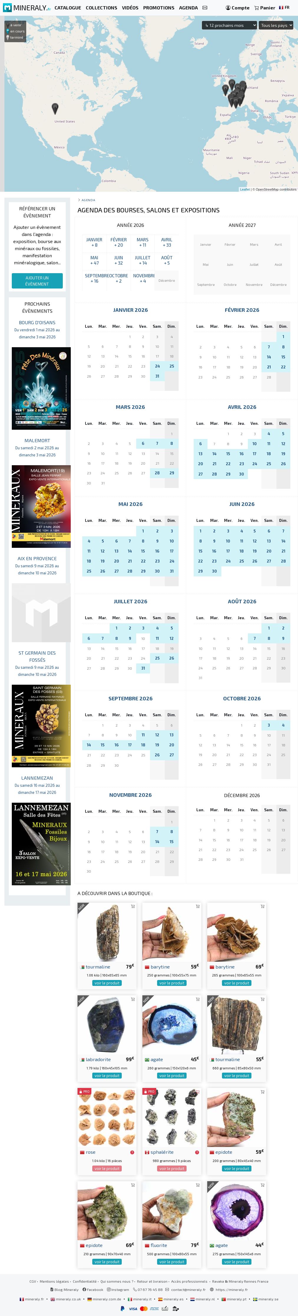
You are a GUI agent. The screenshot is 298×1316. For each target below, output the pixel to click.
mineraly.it (140, 1299)
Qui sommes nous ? (117, 1281)
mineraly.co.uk (66, 1299)
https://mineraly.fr (232, 1289)
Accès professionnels (189, 1281)
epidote (221, 1152)
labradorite (95, 1059)
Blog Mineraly (64, 1289)
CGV (32, 1281)
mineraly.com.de (104, 1299)
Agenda (88, 200)
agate (154, 1059)
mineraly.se (266, 1299)
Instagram (118, 1289)
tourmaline (95, 966)
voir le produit (107, 983)
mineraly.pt (234, 1299)
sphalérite (159, 1152)
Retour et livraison (152, 1281)
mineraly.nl (203, 1299)
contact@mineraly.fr (188, 1289)
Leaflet (245, 189)
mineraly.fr (32, 1299)
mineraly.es (171, 1299)
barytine (157, 966)
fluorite (156, 1245)
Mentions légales (54, 1281)
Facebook (93, 1289)
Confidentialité (85, 1281)
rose (88, 1152)
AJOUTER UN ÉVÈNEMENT (37, 280)
